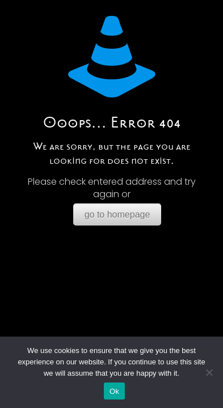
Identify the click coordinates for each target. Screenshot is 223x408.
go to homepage (117, 214)
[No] (208, 372)
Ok (114, 391)
